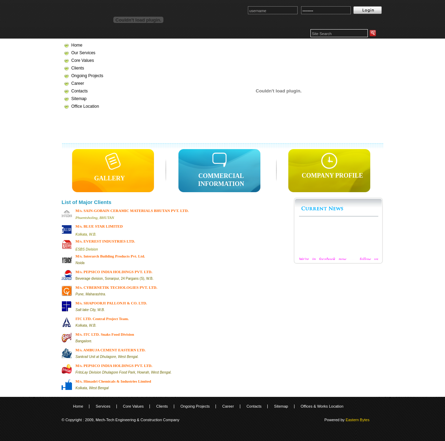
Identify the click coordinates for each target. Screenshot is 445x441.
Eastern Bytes (357, 420)
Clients (77, 68)
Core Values (82, 60)
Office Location (85, 106)
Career (77, 83)
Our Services (83, 52)
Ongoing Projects (87, 75)
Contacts (79, 91)
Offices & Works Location (322, 406)
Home (76, 45)
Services (103, 406)
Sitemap (79, 98)
